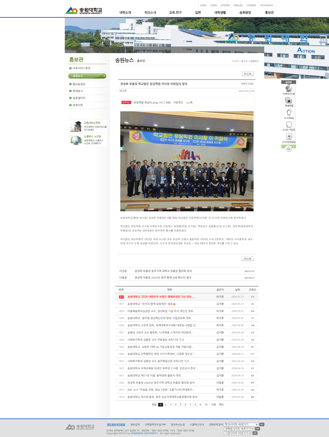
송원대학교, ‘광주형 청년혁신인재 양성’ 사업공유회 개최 (159, 318)
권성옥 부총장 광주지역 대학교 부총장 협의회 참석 (163, 271)
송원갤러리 (79, 98)
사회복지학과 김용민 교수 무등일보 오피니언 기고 (155, 339)
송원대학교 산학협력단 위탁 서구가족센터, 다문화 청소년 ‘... (161, 354)
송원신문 (78, 105)
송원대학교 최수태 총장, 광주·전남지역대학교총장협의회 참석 (162, 397)
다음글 (123, 277)
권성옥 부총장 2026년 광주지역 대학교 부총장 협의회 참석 (161, 382)
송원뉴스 (78, 76)
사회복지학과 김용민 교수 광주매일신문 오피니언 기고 (158, 361)
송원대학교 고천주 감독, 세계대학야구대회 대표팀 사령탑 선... (162, 325)
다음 (213, 404)
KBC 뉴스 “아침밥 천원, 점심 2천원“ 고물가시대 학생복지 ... (161, 389)
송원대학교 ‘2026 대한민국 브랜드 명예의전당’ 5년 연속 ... (161, 296)
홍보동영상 (79, 84)
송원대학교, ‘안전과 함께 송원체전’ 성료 (150, 304)
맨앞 (154, 404)
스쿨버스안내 (197, 424)
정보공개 (135, 424)
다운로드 (178, 102)
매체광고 (78, 91)
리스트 (247, 73)
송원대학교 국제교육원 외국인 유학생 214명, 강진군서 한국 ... (163, 368)
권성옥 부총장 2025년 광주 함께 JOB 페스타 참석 (163, 277)
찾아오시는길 (178, 424)
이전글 (123, 271)
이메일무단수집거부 (155, 424)
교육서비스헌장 (81, 68)
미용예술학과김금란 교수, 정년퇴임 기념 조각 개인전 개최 (160, 311)
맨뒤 (221, 404)
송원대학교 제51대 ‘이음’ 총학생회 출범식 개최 (154, 375)
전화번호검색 (216, 424)
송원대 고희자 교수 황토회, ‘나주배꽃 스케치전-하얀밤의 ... (161, 332)
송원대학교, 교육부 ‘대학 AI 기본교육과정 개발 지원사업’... (160, 347)
